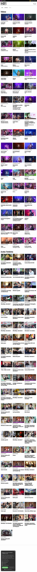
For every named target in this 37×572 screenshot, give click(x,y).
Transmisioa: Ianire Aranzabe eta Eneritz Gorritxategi (17, 263)
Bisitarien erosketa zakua (6, 277)
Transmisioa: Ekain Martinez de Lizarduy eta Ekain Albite (18, 426)
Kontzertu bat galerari (6, 219)
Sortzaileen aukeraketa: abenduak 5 (6, 357)
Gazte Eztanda (4, 469)
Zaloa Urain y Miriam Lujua (30, 511)
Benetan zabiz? (6, 165)
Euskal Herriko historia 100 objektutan (30, 291)
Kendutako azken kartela (6, 206)
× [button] (14, 551)
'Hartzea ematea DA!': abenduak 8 (5, 412)
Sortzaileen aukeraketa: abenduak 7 (30, 278)
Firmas (14, 455)
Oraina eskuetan (30, 92)
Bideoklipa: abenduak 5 (29, 356)
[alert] (8, 561)
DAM (18, 179)
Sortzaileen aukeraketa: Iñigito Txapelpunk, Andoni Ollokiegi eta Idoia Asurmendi (30, 441)
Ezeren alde (6, 37)
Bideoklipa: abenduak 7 (6, 304)
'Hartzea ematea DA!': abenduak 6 (5, 498)
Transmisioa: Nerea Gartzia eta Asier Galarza (18, 343)
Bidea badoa (18, 233)
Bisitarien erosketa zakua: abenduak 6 (18, 318)
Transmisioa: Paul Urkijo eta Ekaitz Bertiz (6, 291)
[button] (2, 561)
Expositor (35, 0)
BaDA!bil (30, 179)
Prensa (32, 0)
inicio (2, 7)
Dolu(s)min (30, 106)
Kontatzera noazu (6, 139)
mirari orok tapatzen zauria (30, 79)
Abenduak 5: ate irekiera (30, 330)
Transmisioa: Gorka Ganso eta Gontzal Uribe (30, 384)
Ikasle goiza (3, 343)
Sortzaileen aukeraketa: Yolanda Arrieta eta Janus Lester (30, 524)
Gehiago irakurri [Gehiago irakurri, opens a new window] (6, 559)
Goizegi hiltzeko (18, 152)
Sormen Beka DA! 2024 (29, 369)
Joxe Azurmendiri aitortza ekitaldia (30, 51)
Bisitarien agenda (16, 290)
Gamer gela (3, 511)
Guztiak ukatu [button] (11, 567)
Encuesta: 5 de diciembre (18, 511)
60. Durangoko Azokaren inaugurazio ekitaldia (18, 219)
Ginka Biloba (6, 79)
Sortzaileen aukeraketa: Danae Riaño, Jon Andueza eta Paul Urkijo (6, 384)
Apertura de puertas (29, 497)
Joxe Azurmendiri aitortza (18, 277)
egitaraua (6, 7)
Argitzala (18, 37)
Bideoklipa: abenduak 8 (18, 397)
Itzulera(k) (6, 23)
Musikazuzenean (6, 122)
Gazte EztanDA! (4, 317)
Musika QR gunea (16, 356)
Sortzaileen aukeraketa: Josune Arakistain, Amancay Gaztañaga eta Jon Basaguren (18, 525)
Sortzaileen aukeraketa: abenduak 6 (30, 318)
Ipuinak (30, 139)
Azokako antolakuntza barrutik (17, 384)
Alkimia (18, 139)
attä (6, 106)
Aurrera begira (30, 152)
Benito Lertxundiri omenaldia (28, 398)
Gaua (6, 247)
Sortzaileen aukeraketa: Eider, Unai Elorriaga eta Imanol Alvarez (18, 484)
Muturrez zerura (30, 37)
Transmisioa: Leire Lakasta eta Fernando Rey (18, 470)
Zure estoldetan (30, 165)
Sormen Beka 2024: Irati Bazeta (30, 343)
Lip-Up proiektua (16, 412)
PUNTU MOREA (3, 0)
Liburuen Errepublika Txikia (6, 233)
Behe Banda (27, 412)
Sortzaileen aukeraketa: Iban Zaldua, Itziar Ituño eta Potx (30, 426)
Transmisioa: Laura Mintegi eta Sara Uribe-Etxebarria (18, 304)
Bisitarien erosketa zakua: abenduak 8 (18, 370)
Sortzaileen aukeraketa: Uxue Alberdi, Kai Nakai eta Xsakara (6, 398)
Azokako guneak (4, 439)
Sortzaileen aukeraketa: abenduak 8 (6, 263)
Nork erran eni (18, 92)
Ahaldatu (30, 219)
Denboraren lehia (18, 23)
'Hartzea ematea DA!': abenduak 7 (5, 456)
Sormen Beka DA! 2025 (29, 262)
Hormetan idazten (30, 23)
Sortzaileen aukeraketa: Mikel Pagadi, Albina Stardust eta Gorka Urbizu (30, 456)
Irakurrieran (30, 233)
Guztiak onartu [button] (5, 567)
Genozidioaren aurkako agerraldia (18, 107)
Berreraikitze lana (30, 206)
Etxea (6, 179)
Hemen (18, 79)
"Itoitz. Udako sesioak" (5, 369)
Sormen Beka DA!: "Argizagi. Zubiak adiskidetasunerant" (29, 484)
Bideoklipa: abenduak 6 (6, 330)
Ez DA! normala (18, 247)
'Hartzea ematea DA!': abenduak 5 (5, 539)
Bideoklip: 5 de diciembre (6, 523)
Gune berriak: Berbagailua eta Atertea (30, 304)
